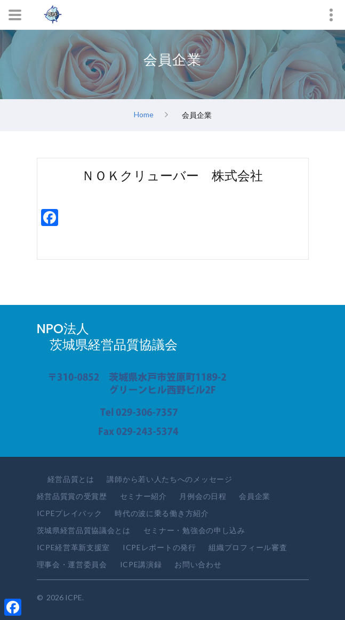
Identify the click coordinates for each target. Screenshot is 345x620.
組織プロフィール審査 (247, 547)
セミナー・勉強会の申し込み (194, 530)
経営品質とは (70, 479)
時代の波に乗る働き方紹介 (161, 513)
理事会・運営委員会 (72, 564)
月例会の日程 (202, 496)
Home (144, 113)
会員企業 (254, 496)
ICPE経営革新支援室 (73, 547)
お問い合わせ (197, 564)
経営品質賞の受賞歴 (72, 496)
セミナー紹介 (143, 496)
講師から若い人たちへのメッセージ (169, 479)
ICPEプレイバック (69, 513)
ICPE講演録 (141, 564)
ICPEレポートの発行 (159, 547)
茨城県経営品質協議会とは (84, 530)
